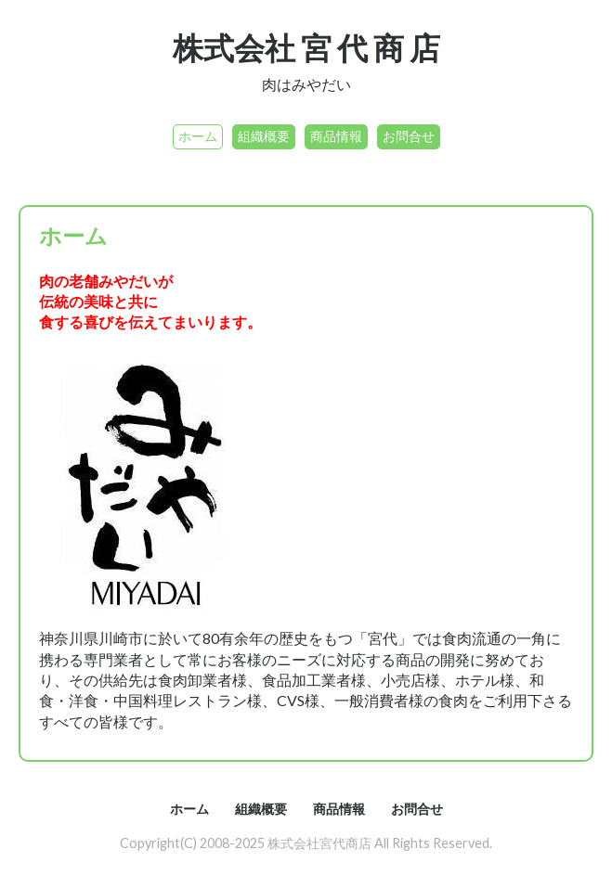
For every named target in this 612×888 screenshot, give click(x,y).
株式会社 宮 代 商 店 (306, 47)
